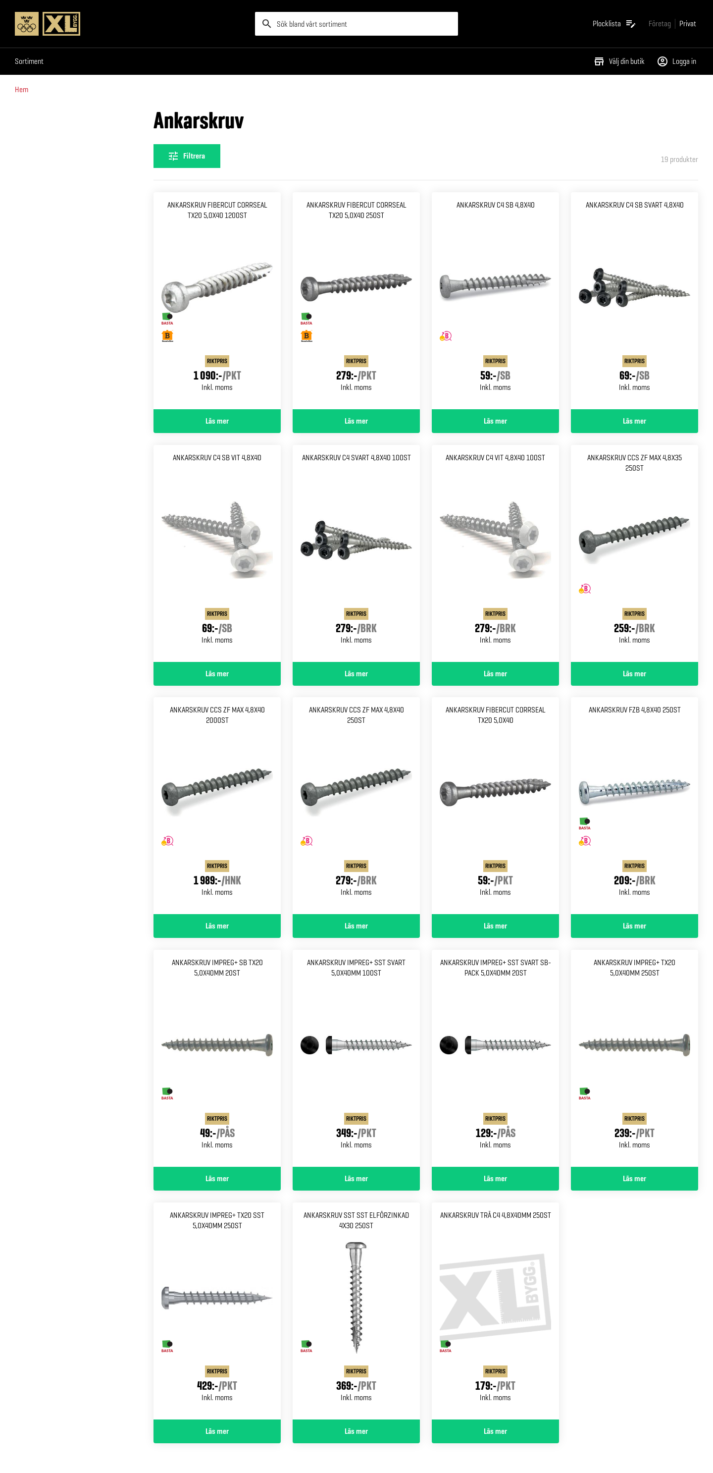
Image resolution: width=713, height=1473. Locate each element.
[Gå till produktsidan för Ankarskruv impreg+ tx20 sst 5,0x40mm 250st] (217, 1310)
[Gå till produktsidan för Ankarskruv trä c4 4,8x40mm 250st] (495, 1310)
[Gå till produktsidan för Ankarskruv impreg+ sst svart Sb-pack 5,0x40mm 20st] (495, 1058)
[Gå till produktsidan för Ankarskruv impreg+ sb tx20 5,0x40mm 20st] (217, 1058)
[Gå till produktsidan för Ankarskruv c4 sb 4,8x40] (495, 300)
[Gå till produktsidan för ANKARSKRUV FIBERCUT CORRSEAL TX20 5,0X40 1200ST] (217, 300)
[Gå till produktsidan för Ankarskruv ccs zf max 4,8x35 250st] (634, 553)
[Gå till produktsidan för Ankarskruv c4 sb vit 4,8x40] (217, 553)
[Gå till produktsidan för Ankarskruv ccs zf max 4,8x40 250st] (356, 805)
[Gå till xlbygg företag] (660, 23)
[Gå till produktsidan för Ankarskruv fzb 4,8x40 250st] (634, 805)
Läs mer (217, 421)
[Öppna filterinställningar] (186, 156)
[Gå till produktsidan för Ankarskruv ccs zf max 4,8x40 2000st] (217, 805)
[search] (356, 24)
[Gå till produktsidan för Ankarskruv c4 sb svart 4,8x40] (634, 300)
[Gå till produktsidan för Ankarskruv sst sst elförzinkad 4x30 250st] (356, 1310)
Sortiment (29, 61)
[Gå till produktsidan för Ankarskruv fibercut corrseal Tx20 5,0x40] (495, 805)
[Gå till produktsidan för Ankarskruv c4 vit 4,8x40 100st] (495, 553)
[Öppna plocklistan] (615, 23)
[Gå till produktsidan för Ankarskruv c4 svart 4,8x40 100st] (356, 553)
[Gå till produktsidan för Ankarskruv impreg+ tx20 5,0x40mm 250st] (634, 1058)
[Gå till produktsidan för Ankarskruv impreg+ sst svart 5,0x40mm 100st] (356, 1058)
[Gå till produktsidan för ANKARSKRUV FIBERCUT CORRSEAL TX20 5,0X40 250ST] (356, 300)
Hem (21, 89)
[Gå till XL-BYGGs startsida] (131, 24)
